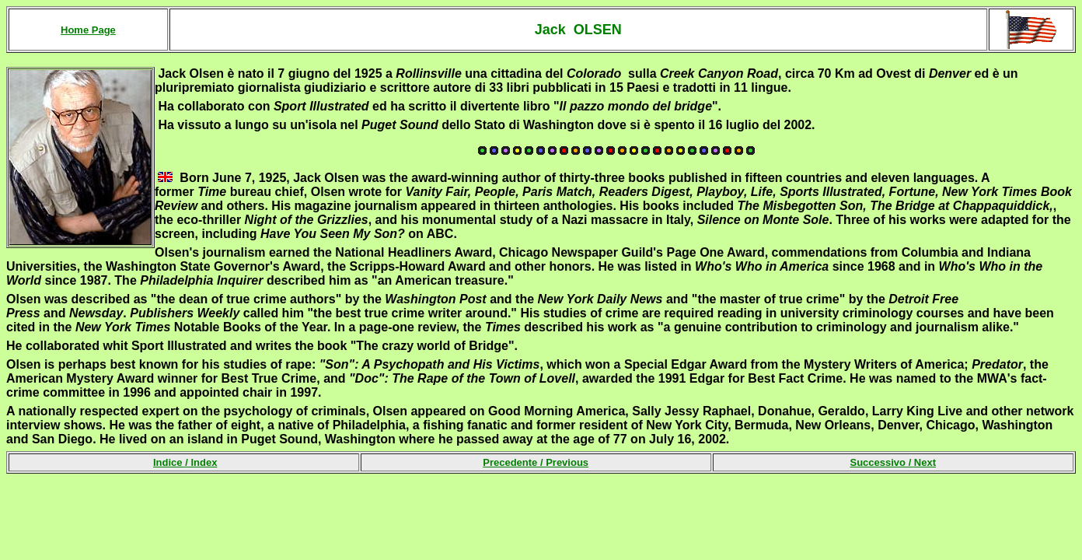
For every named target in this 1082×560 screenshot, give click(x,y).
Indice (169, 462)
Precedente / (535, 462)
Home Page (88, 30)
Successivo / (893, 462)
